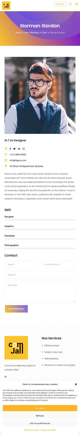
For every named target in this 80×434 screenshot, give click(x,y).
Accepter (40, 408)
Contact (60, 4)
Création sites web (53, 352)
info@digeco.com (18, 160)
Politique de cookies (31, 430)
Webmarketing (51, 358)
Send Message (16, 308)
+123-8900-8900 (18, 154)
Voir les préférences (40, 423)
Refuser (40, 416)
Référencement (51, 345)
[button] (76, 384)
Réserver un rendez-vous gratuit (59, 365)
